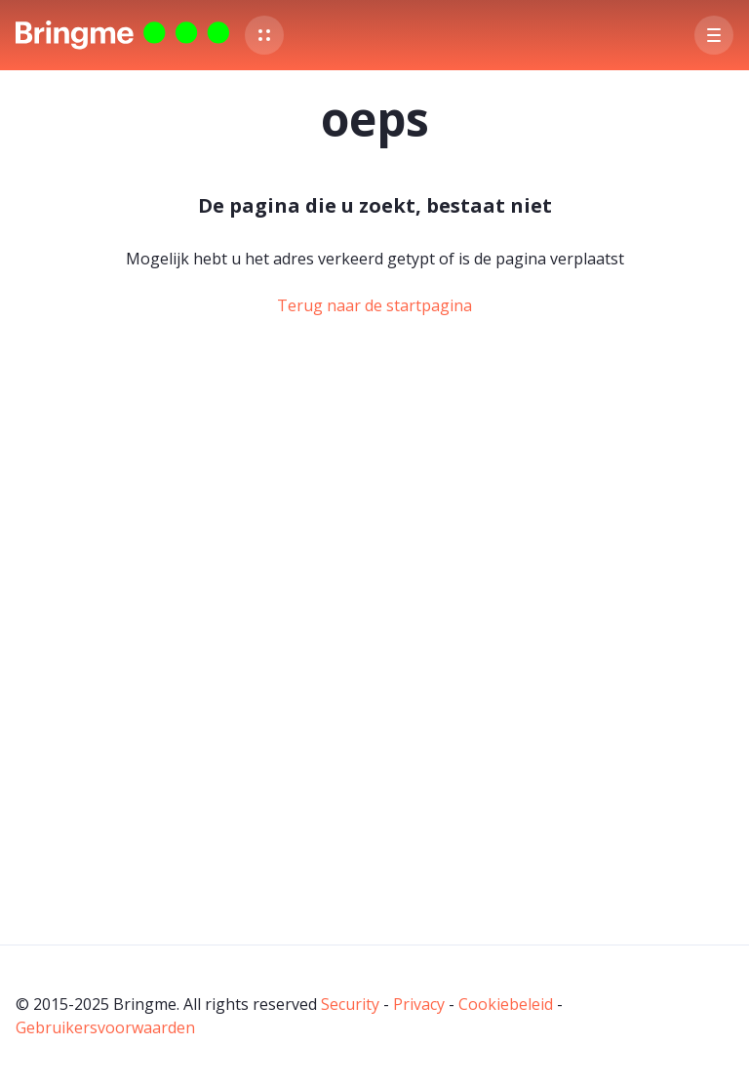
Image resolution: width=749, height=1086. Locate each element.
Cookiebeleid (505, 1004)
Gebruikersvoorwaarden (105, 1027)
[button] (264, 35)
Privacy (419, 1004)
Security (350, 1004)
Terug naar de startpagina (374, 305)
